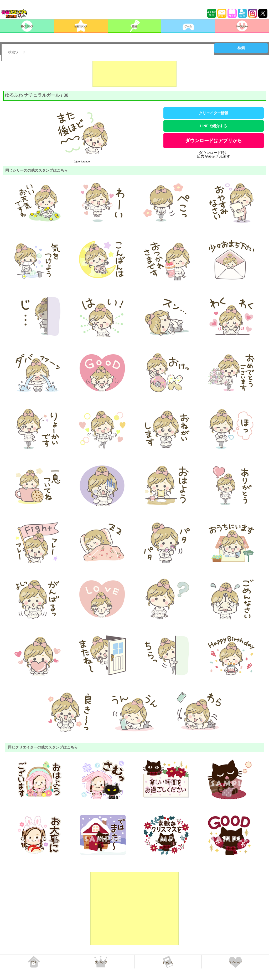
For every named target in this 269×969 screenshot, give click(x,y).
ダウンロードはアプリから (213, 140)
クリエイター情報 (213, 113)
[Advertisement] (134, 73)
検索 (241, 48)
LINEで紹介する (213, 126)
